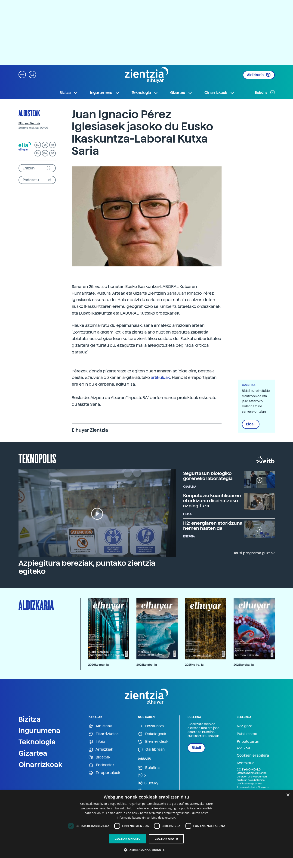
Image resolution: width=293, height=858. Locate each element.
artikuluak (160, 377)
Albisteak (29, 113)
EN (37, 153)
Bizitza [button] (68, 92)
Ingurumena (39, 730)
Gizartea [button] (181, 92)
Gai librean (151, 749)
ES (45, 144)
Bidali (250, 424)
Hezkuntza (151, 726)
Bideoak (99, 757)
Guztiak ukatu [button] (166, 839)
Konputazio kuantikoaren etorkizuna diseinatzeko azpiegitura (212, 501)
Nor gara (244, 726)
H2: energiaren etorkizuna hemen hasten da (213, 525)
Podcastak (101, 765)
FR (52, 144)
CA (45, 153)
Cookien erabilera (253, 755)
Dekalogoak (152, 734)
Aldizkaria (259, 75)
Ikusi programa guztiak (254, 553)
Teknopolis (37, 458)
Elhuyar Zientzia (29, 123)
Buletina (265, 92)
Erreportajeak (104, 773)
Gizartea (33, 753)
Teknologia (37, 742)
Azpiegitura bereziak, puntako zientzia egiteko (87, 567)
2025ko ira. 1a (194, 664)
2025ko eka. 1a (244, 664)
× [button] (288, 795)
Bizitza (30, 719)
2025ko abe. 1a (146, 664)
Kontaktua (245, 763)
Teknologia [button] (145, 92)
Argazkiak (101, 749)
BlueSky (148, 783)
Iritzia (97, 741)
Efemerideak (153, 741)
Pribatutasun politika (248, 744)
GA (52, 153)
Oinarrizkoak (40, 764)
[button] (22, 74)
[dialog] (146, 824)
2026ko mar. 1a (98, 664)
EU (37, 144)
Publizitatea (247, 734)
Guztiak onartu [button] (128, 839)
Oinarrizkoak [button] (219, 92)
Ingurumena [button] (105, 92)
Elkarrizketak (104, 734)
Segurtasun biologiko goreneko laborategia (208, 476)
